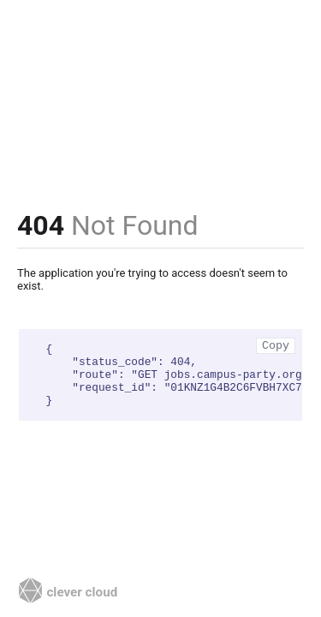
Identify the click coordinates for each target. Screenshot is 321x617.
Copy (275, 345)
